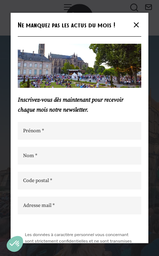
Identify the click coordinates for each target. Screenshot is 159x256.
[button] (14, 243)
